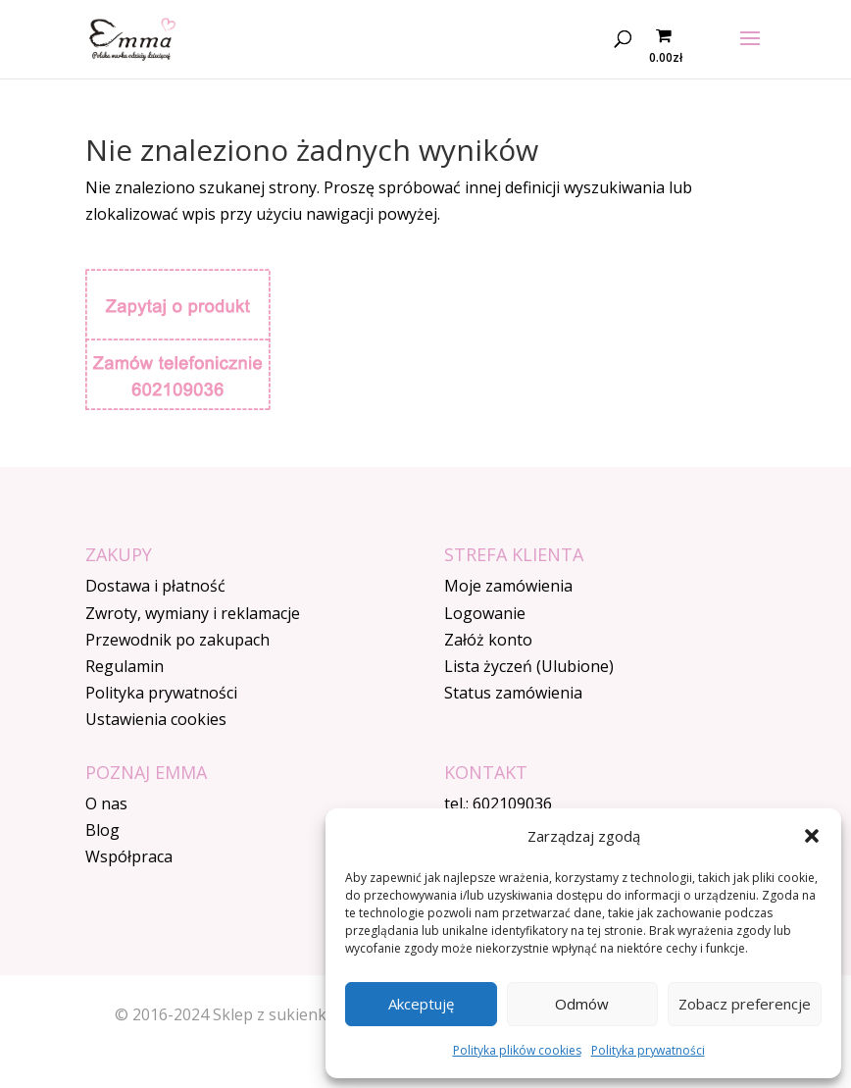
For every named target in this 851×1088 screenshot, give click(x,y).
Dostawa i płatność (155, 585)
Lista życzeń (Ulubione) (529, 666)
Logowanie (485, 613)
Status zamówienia (513, 692)
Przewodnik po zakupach (177, 639)
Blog (102, 830)
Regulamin (124, 666)
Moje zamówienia (508, 585)
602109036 (512, 803)
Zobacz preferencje (744, 1003)
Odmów (582, 1003)
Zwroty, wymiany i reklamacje (192, 613)
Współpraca (129, 856)
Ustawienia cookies (155, 719)
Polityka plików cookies (517, 1050)
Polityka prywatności (648, 1050)
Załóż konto (488, 639)
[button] (812, 836)
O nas (106, 803)
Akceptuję (421, 1003)
